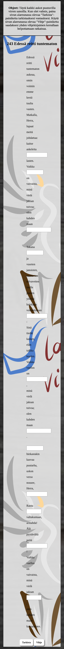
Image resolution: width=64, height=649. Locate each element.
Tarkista (26, 642)
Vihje (39, 642)
